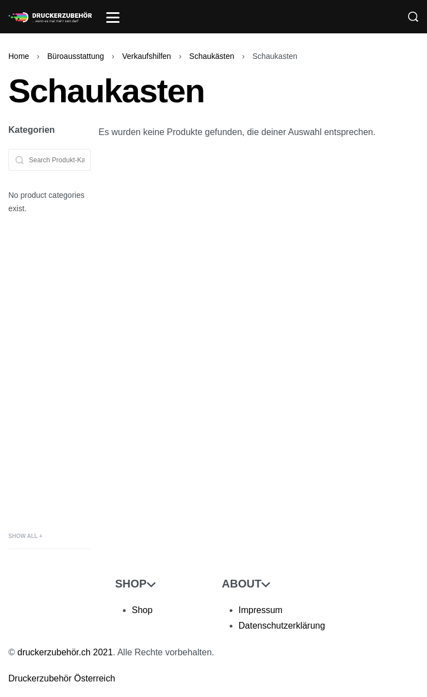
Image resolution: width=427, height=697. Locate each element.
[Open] (113, 17)
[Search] (413, 16)
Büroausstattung (75, 56)
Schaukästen (211, 56)
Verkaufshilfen (146, 56)
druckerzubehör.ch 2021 (65, 652)
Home (18, 56)
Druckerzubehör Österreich (61, 678)
